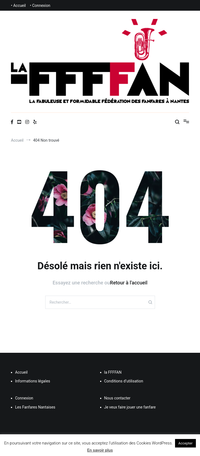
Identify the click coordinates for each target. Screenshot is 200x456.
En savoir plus (100, 450)
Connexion (24, 398)
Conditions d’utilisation (123, 381)
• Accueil (18, 5)
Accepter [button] (185, 443)
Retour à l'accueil (128, 283)
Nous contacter (117, 398)
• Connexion (40, 5)
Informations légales (32, 381)
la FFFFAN (113, 372)
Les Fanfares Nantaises (35, 407)
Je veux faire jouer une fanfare (130, 407)
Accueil (21, 372)
